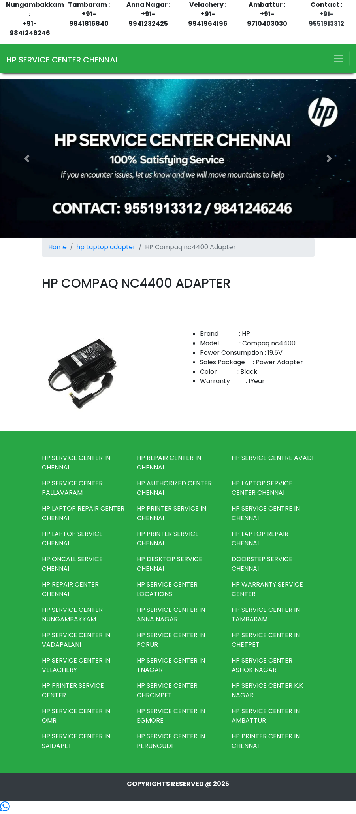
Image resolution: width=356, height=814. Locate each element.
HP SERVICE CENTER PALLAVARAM (72, 488)
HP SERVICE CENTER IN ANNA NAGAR (171, 614)
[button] (26, 158)
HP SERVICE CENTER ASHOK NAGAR (262, 665)
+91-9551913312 (326, 18)
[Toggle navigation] (339, 58)
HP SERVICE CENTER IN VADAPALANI (76, 639)
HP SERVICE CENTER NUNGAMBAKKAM (72, 614)
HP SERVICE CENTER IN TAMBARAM (266, 614)
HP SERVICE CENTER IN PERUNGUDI (171, 741)
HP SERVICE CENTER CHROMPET (167, 690)
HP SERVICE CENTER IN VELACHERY (76, 665)
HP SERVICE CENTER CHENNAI (61, 59)
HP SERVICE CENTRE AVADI (272, 457)
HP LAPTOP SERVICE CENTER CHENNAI (262, 488)
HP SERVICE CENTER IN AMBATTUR (266, 715)
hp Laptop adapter (106, 247)
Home (57, 247)
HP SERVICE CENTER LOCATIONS (167, 589)
